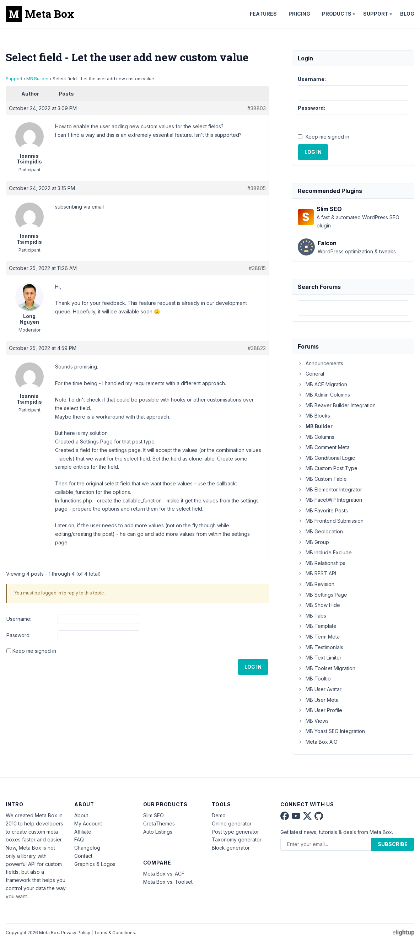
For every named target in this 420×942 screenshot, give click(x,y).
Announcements (320, 363)
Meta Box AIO (318, 742)
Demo (219, 815)
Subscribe (393, 844)
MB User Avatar (319, 689)
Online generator (232, 823)
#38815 (257, 268)
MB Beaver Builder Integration (337, 405)
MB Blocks (314, 416)
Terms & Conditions (114, 932)
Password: (18, 635)
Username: (18, 619)
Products (336, 14)
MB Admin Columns (324, 395)
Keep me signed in (34, 651)
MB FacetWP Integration (330, 500)
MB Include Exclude (325, 552)
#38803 (256, 108)
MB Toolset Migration (326, 668)
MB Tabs (312, 616)
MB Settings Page (322, 595)
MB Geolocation (320, 531)
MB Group (313, 542)
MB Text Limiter (319, 658)
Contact (83, 856)
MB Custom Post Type (327, 468)
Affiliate (82, 832)
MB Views (313, 721)
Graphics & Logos (94, 864)
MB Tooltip (314, 678)
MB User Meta (318, 700)
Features (263, 14)
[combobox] (353, 308)
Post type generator (235, 832)
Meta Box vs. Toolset (168, 882)
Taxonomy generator (237, 839)
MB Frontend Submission (331, 521)
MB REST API (317, 573)
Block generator (231, 848)
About (81, 815)
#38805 (256, 188)
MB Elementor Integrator (330, 489)
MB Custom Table (322, 479)
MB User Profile (320, 710)
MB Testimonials (320, 647)
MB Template (317, 626)
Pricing (299, 14)
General (311, 374)
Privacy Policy (75, 932)
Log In (253, 667)
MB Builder (37, 78)
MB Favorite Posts (323, 510)
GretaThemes (159, 823)
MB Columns (316, 437)
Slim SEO (153, 815)
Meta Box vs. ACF (163, 874)
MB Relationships (321, 563)
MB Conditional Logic (326, 458)
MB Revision (316, 584)
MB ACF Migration (322, 384)
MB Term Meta (319, 637)
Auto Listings (157, 832)
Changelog (87, 848)
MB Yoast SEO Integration (331, 731)
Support (375, 14)
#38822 (257, 348)
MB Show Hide (319, 605)
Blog (407, 14)
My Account (88, 823)
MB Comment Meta (324, 447)
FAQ (79, 839)
